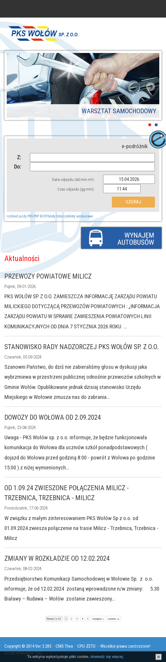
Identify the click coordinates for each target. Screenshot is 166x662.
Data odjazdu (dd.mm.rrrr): (73, 179)
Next (150, 86)
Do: (17, 166)
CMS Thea (64, 646)
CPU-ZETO (86, 646)
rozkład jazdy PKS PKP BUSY (27, 216)
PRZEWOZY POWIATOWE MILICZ (48, 276)
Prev (15, 86)
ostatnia (113, 618)
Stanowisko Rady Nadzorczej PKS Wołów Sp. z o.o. (81, 347)
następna (98, 618)
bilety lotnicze (58, 216)
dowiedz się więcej (106, 656)
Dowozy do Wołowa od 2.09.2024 (52, 417)
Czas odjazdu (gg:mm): (76, 189)
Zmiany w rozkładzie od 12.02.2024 (56, 558)
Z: (19, 157)
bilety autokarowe (80, 216)
